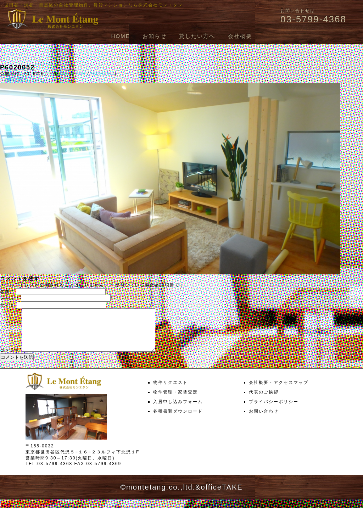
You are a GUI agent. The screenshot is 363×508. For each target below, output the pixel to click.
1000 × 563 (71, 73)
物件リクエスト (170, 391)
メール (9, 298)
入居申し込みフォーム (178, 410)
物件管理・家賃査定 (175, 400)
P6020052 (102, 73)
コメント (10, 358)
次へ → (27, 79)
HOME (120, 36)
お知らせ (155, 36)
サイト (7, 305)
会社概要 (240, 36)
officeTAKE (221, 495)
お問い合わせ (264, 419)
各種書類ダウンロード (178, 419)
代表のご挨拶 (264, 400)
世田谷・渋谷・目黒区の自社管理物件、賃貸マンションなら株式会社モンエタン (93, 4)
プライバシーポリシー (273, 410)
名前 (7, 291)
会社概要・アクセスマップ (278, 391)
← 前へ (8, 79)
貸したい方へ (197, 36)
